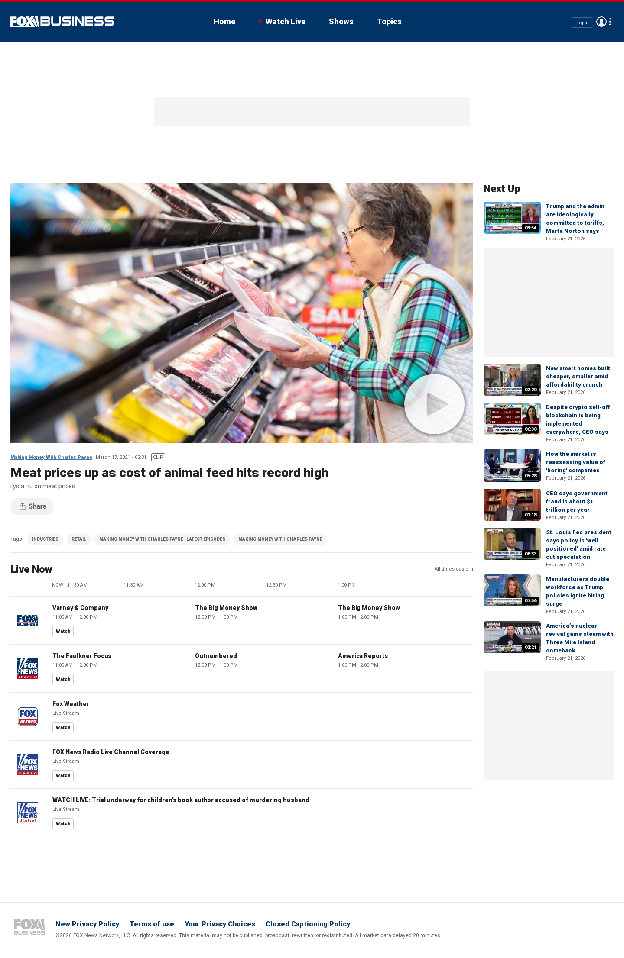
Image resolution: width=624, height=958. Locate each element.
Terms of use (152, 924)
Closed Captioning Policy (308, 924)
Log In (582, 22)
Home (224, 21)
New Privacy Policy (87, 924)
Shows (341, 21)
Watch (63, 631)
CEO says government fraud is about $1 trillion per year (577, 501)
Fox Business (62, 21)
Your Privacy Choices (220, 924)
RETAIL (79, 539)
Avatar (601, 21)
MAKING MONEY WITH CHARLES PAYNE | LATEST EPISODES (162, 539)
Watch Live (286, 21)
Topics (389, 21)
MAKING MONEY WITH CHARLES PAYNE (280, 539)
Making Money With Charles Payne (51, 457)
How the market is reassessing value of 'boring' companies (575, 462)
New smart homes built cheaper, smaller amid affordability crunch (578, 376)
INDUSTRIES (45, 539)
